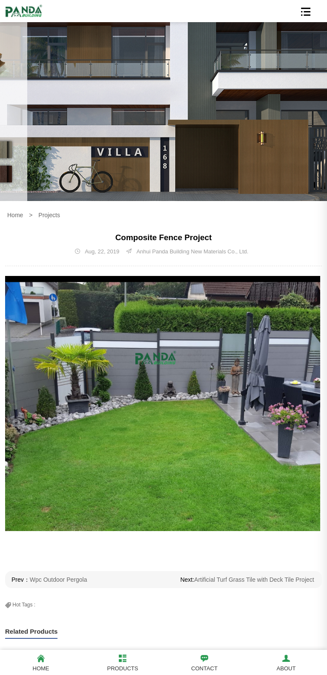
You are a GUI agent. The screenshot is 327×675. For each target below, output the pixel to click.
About (286, 662)
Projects (49, 215)
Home (15, 215)
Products (122, 662)
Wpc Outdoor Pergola (58, 579)
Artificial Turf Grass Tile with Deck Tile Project (254, 579)
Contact (204, 662)
